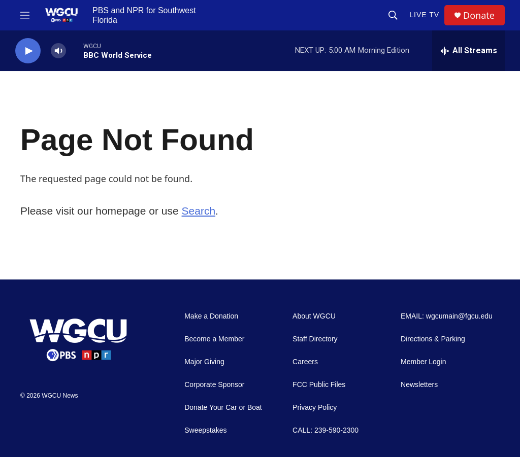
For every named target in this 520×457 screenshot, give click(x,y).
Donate (479, 15)
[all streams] (468, 50)
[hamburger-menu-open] (25, 15)
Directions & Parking (433, 339)
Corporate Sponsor (214, 385)
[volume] (58, 51)
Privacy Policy (314, 407)
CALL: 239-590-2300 (325, 430)
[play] (28, 51)
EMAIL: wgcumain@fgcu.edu (447, 316)
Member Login (423, 362)
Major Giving (204, 362)
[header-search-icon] (393, 15)
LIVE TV (424, 15)
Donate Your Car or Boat (223, 407)
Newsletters (419, 385)
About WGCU (314, 316)
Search (199, 211)
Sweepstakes (205, 430)
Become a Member (214, 339)
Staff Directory (314, 339)
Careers (305, 362)
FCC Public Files (318, 385)
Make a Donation (211, 316)
